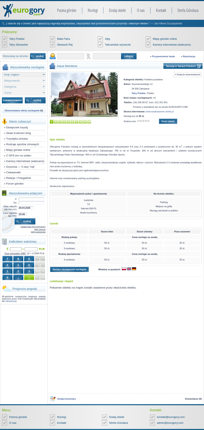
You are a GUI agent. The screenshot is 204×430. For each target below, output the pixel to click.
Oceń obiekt (168, 121)
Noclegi (93, 10)
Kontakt (161, 10)
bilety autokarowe (38, 232)
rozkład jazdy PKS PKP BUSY (33, 227)
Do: (15, 202)
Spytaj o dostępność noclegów (69, 269)
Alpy (107, 38)
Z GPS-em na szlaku (18, 155)
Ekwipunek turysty (17, 127)
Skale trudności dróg (18, 133)
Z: (16, 199)
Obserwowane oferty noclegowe (22, 110)
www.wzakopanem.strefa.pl (159, 111)
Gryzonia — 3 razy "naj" (20, 166)
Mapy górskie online (165, 38)
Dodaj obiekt (117, 10)
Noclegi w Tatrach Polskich (181, 66)
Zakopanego (11, 301)
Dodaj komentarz (66, 399)
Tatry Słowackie (18, 44)
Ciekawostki (13, 172)
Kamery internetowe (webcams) (172, 44)
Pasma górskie (66, 10)
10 (89, 121)
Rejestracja (189, 56)
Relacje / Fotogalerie (18, 178)
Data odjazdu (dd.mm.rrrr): (10, 207)
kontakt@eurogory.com (171, 417)
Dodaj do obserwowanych (188, 74)
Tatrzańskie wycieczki (118, 44)
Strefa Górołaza (187, 10)
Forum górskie (15, 183)
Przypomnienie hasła (163, 56)
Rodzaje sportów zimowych (22, 144)
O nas (141, 10)
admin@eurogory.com (170, 422)
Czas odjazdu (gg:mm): (10, 214)
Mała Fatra (63, 38)
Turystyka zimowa (17, 138)
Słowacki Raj (64, 44)
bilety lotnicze (40, 229)
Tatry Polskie (17, 38)
